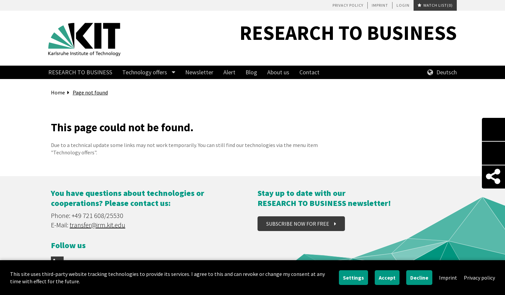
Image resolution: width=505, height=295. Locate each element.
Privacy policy (348, 5)
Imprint (380, 5)
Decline (419, 277)
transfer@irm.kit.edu (97, 225)
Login (403, 5)
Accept (387, 277)
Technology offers (144, 72)
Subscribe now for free (298, 223)
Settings (353, 277)
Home (58, 92)
